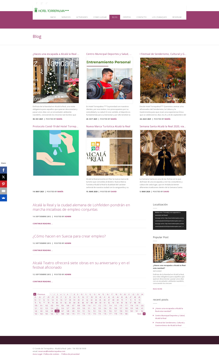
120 (142, 305)
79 (53, 302)
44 (118, 297)
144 (46, 311)
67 (109, 300)
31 (61, 297)
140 (136, 308)
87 (87, 302)
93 (113, 302)
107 (73, 305)
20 (125, 294)
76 (40, 302)
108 (78, 305)
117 (126, 305)
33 (70, 297)
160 (131, 311)
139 (131, 308)
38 (92, 297)
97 (131, 302)
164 (41, 314)
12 (90, 294)
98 (135, 302)
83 (70, 302)
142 (35, 311)
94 (118, 302)
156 (110, 311)
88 (92, 302)
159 (126, 311)
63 (92, 300)
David (114, 191)
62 (87, 300)
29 (53, 297)
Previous (39, 294)
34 (74, 297)
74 (139, 300)
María (59, 119)
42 (109, 297)
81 (61, 302)
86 (83, 302)
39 (96, 297)
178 (115, 314)
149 (73, 311)
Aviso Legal (38, 354)
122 (41, 308)
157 (115, 311)
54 (53, 300)
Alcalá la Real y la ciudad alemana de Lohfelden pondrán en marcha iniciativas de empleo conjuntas (81, 207)
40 (100, 297)
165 (46, 314)
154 (99, 311)
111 (94, 305)
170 (73, 314)
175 (99, 314)
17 (112, 294)
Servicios (66, 17)
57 (66, 300)
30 (57, 297)
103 (51, 305)
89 (96, 302)
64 (96, 300)
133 (99, 308)
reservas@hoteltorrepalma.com (52, 351)
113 (104, 305)
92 (109, 302)
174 (94, 314)
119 (136, 305)
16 (107, 294)
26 (40, 297)
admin (68, 216)
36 (83, 297)
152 (88, 311)
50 (35, 300)
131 (88, 308)
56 (61, 300)
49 (139, 297)
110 (88, 305)
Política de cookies (51, 354)
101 (41, 305)
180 (126, 314)
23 (138, 294)
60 (79, 300)
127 (67, 308)
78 (48, 302)
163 (35, 314)
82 (66, 302)
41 (105, 297)
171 (78, 314)
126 (62, 308)
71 (126, 300)
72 (131, 300)
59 (74, 300)
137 (120, 308)
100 (35, 305)
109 (83, 305)
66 (105, 300)
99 (139, 302)
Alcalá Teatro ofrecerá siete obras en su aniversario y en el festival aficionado (81, 265)
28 (48, 297)
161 (136, 311)
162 (142, 311)
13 (94, 294)
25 (35, 297)
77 (44, 302)
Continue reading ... (43, 223)
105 (62, 305)
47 (131, 297)
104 (57, 305)
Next (141, 313)
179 (120, 314)
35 (79, 297)
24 (142, 294)
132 (94, 308)
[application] (169, 220)
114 (110, 305)
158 (120, 311)
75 (35, 302)
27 (44, 297)
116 (120, 305)
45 (122, 297)
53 (48, 300)
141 (142, 308)
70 (122, 300)
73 (135, 300)
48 (135, 297)
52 (44, 300)
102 (46, 305)
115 (115, 305)
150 (78, 311)
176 (104, 314)
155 (104, 311)
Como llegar (100, 17)
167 (57, 314)
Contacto (141, 17)
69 (118, 300)
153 (94, 311)
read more (157, 289)
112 (99, 305)
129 (78, 308)
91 (105, 302)
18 (116, 294)
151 (83, 311)
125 (57, 308)
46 (126, 297)
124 (51, 308)
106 (67, 305)
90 (100, 302)
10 (81, 294)
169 (67, 314)
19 (120, 294)
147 (62, 311)
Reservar (176, 17)
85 (79, 302)
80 (57, 302)
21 (129, 294)
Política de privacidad (70, 354)
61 (83, 300)
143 (41, 311)
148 (67, 311)
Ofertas (127, 17)
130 (83, 308)
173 (88, 314)
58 (70, 300)
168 (62, 314)
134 (104, 308)
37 (87, 297)
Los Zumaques (159, 17)
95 (122, 302)
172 (83, 314)
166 (51, 314)
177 (110, 314)
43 (113, 297)
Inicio (53, 17)
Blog (114, 17)
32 (66, 297)
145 (51, 311)
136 (115, 308)
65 (100, 300)
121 (35, 308)
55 (57, 300)
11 (86, 294)
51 (40, 300)
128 (73, 308)
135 (110, 308)
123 (46, 308)
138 (126, 308)
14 (99, 294)
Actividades (82, 17)
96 (126, 302)
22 (133, 294)
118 (131, 305)
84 (74, 302)
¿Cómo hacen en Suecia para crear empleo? (69, 236)
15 (103, 294)
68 (113, 300)
